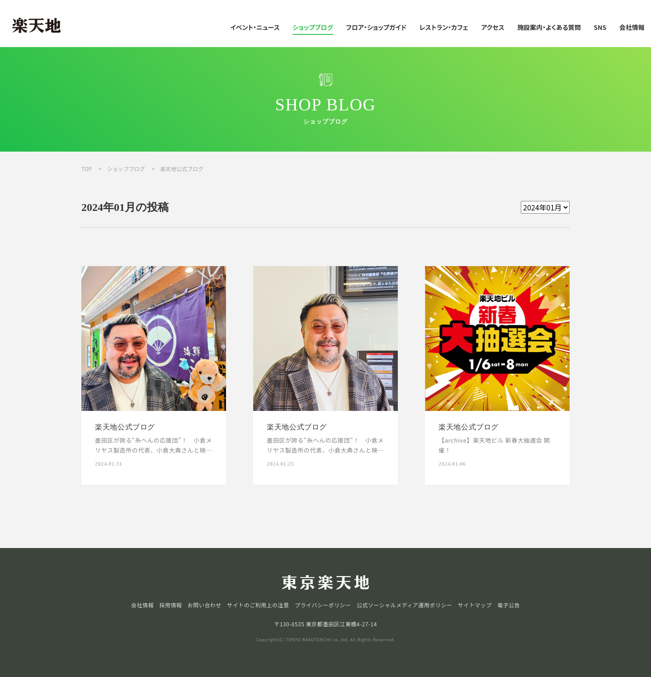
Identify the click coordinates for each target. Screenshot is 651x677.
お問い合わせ (205, 605)
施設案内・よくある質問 (549, 27)
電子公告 (508, 605)
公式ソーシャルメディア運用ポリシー (404, 605)
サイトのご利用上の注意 (258, 605)
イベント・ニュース (255, 27)
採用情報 (170, 605)
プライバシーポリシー (323, 605)
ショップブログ (312, 27)
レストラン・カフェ (444, 27)
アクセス (492, 27)
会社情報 (632, 27)
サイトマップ (475, 605)
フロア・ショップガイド (376, 27)
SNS (600, 27)
